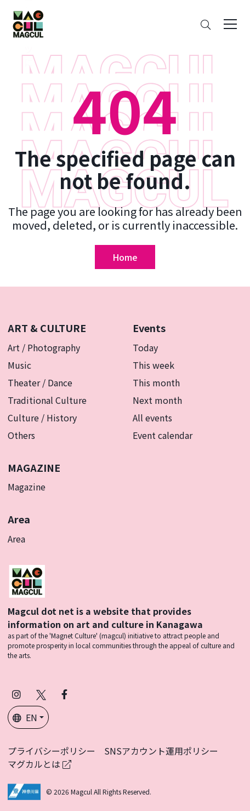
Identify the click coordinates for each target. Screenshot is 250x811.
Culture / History (42, 417)
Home (125, 257)
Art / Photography (44, 347)
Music (19, 365)
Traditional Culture (47, 400)
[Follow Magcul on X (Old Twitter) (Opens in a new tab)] (41, 694)
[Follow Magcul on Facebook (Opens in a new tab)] (64, 694)
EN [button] (25, 717)
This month (156, 382)
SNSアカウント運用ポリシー (161, 750)
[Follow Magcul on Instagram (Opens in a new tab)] (16, 694)
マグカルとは (39, 763)
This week (153, 365)
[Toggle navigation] (230, 24)
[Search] (205, 24)
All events (152, 417)
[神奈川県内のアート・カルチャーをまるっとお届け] (28, 24)
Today (145, 347)
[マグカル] (27, 579)
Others (21, 435)
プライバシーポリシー (51, 750)
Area (16, 538)
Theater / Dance (40, 382)
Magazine (27, 486)
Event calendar (162, 435)
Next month (157, 400)
